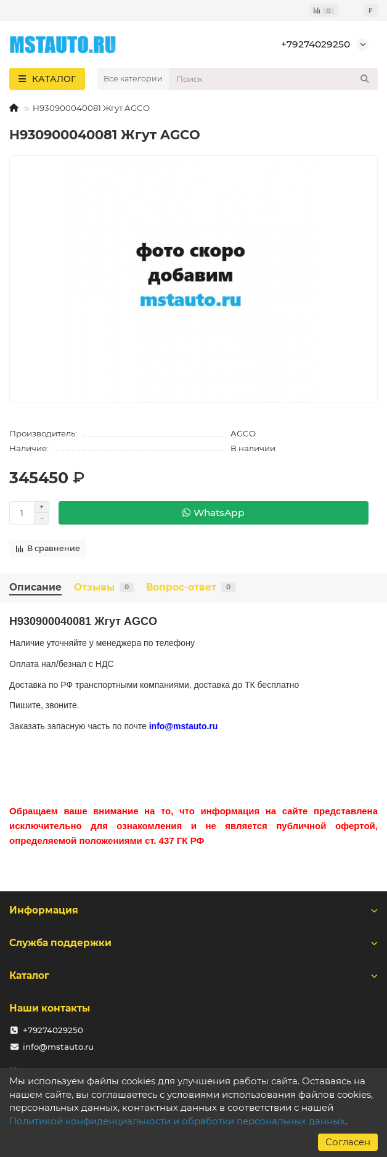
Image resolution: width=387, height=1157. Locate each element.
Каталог (193, 975)
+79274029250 (315, 44)
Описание (35, 587)
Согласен (347, 1142)
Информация (193, 910)
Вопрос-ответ (190, 587)
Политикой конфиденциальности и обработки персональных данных (177, 1121)
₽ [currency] (371, 10)
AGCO (243, 433)
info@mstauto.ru (58, 1047)
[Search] (273, 79)
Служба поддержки (193, 943)
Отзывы (104, 587)
